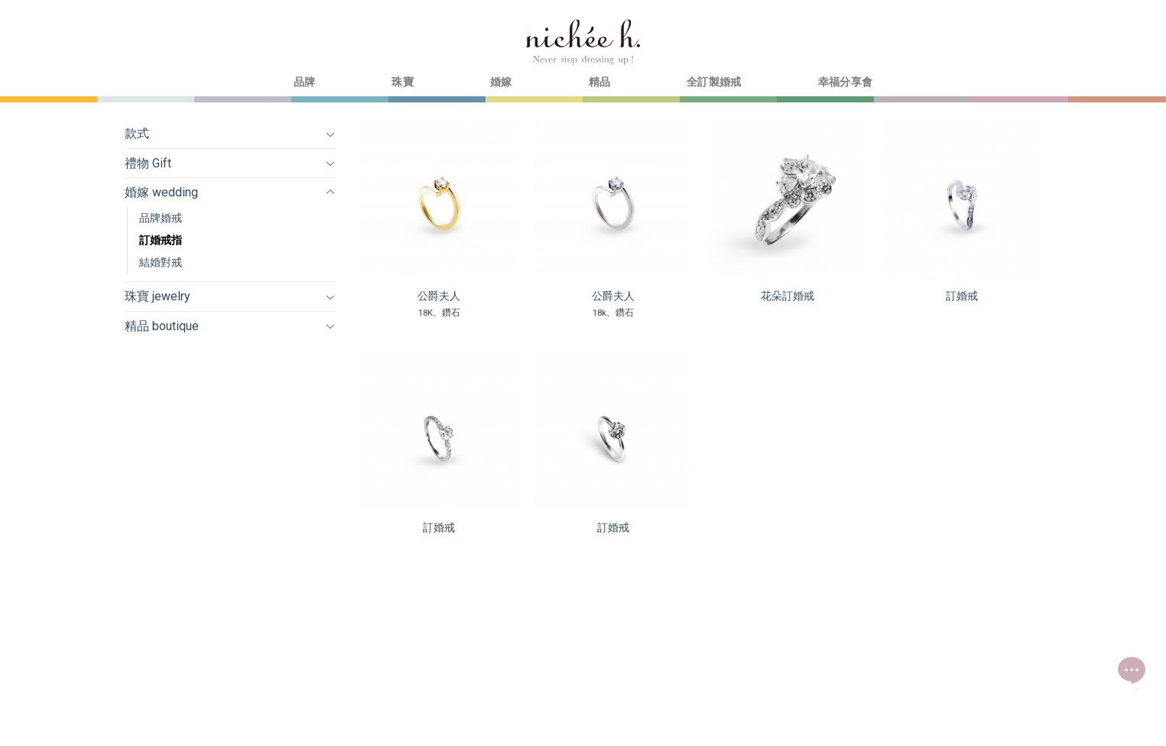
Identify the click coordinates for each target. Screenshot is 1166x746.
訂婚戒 (962, 296)
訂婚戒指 (160, 240)
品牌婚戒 (160, 218)
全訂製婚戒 (714, 82)
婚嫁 (501, 82)
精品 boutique (162, 326)
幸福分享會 (845, 82)
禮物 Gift (148, 163)
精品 (600, 82)
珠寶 (402, 82)
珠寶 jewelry (157, 296)
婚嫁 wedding (161, 192)
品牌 (305, 82)
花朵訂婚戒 (787, 296)
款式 (137, 133)
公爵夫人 (438, 296)
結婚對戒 (160, 262)
